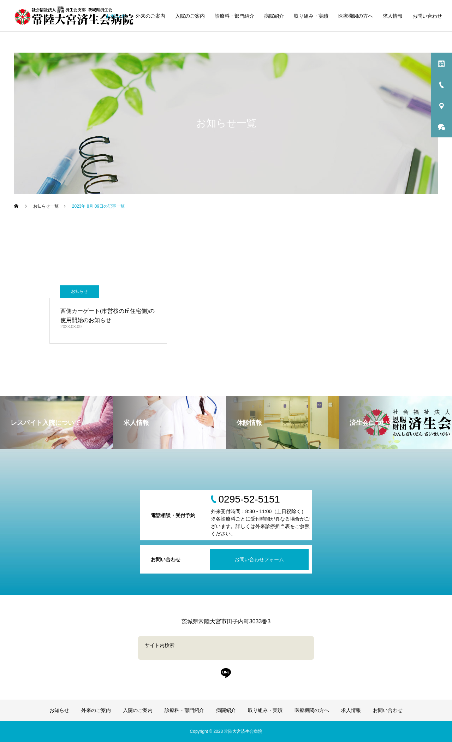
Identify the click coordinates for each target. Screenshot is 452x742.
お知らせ (116, 16)
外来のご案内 (150, 16)
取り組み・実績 (311, 16)
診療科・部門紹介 (234, 16)
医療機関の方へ (355, 16)
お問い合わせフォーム (259, 559)
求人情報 (393, 16)
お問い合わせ (427, 16)
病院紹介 (274, 16)
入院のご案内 (190, 16)
